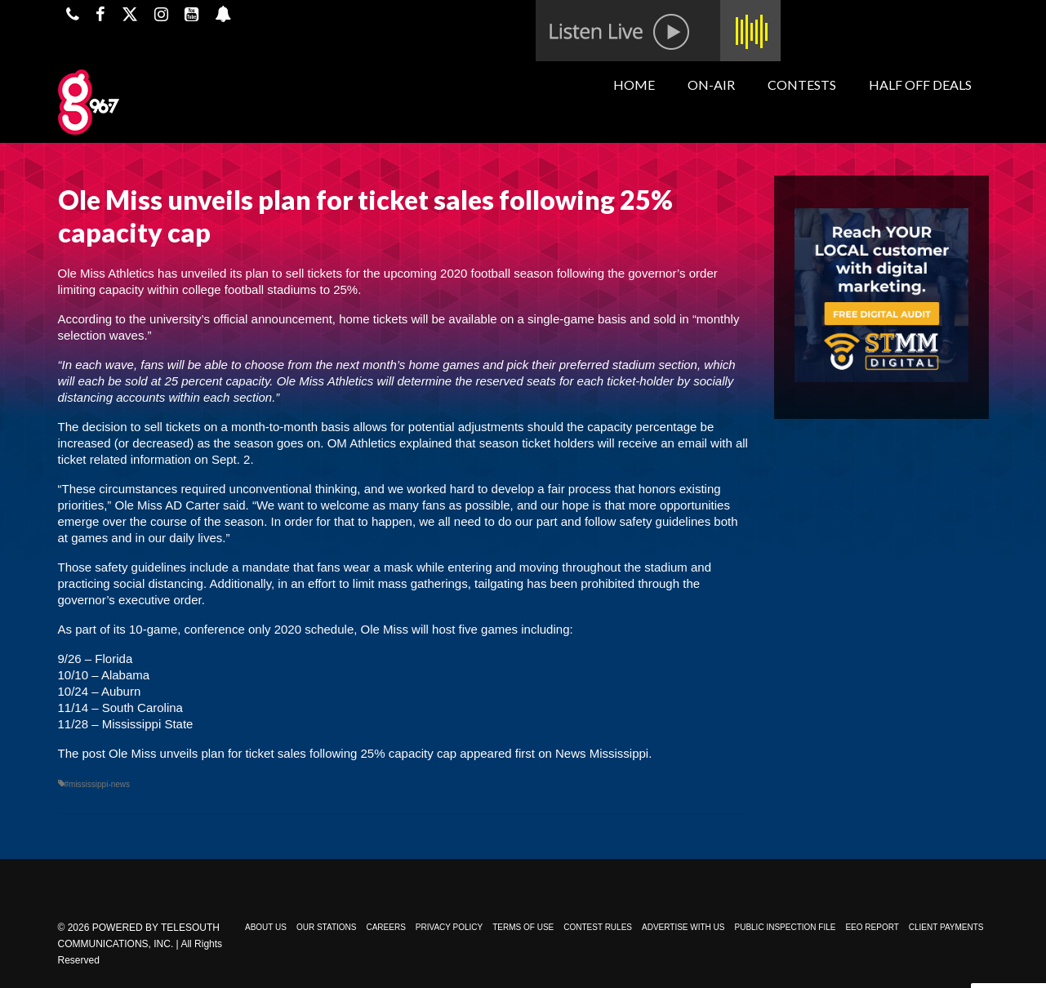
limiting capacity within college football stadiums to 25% (208, 289)
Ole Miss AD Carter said (180, 505)
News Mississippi (601, 753)
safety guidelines (140, 567)
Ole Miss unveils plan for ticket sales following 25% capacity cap (282, 753)
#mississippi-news (98, 784)
